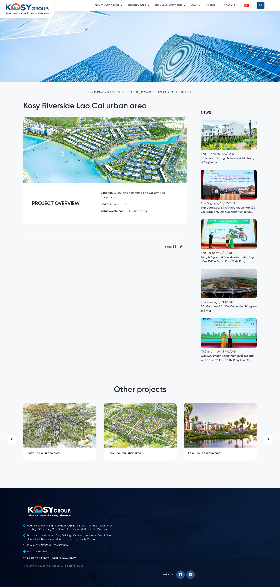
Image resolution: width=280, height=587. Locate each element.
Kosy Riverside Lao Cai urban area (166, 92)
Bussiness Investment (168, 5)
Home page (96, 92)
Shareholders (137, 5)
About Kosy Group (107, 5)
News (194, 5)
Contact (229, 5)
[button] (11, 439)
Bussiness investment (122, 92)
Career (210, 5)
